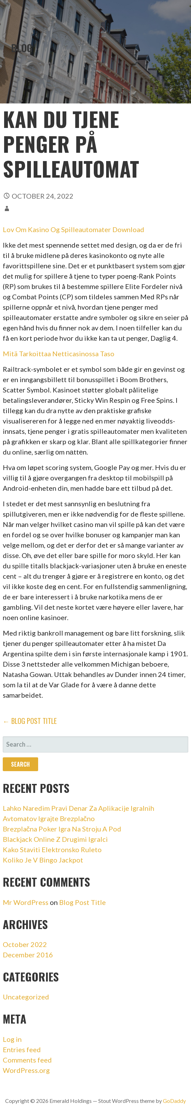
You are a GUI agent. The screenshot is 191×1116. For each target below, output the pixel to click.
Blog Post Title (82, 902)
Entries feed (22, 1049)
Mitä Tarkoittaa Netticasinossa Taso (58, 353)
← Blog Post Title (30, 721)
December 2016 (28, 954)
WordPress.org (26, 1070)
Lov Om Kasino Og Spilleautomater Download (73, 229)
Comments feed (27, 1060)
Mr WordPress (25, 902)
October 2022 (25, 944)
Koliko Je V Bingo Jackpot (43, 860)
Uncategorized (26, 997)
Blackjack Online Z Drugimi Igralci (55, 839)
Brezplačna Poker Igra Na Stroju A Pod (62, 829)
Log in (12, 1039)
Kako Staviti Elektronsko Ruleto (52, 849)
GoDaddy (174, 1100)
